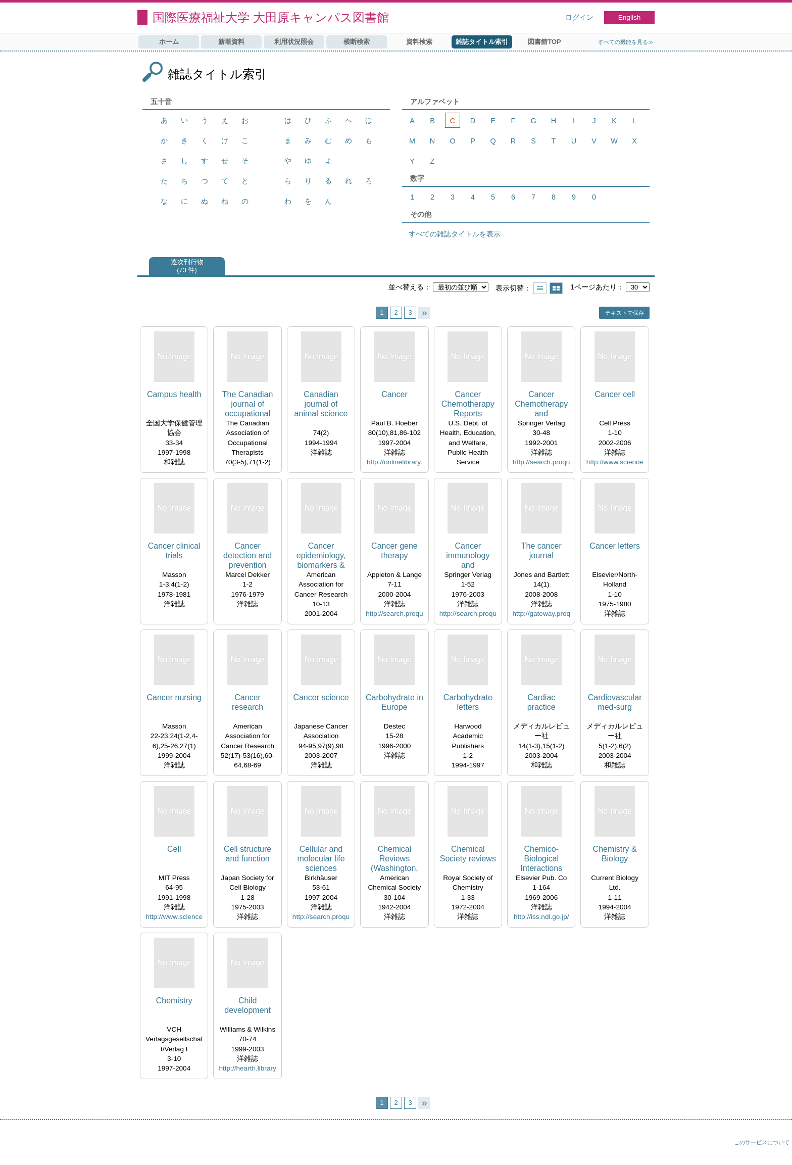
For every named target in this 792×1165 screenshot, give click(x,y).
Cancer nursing (174, 697)
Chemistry (174, 1000)
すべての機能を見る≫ (626, 42)
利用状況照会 (294, 41)
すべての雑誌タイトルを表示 (455, 234)
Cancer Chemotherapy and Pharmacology (541, 404)
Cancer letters (614, 546)
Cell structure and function (247, 854)
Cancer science (321, 697)
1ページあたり (593, 287)
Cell (174, 849)
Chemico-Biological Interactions (541, 858)
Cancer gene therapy (394, 551)
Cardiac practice (541, 702)
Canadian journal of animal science (321, 404)
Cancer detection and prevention (247, 555)
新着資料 (231, 41)
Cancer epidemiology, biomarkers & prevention (321, 556)
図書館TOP (544, 41)
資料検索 (419, 41)
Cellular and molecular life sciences (320, 858)
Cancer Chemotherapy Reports (467, 404)
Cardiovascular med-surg (615, 702)
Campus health (174, 394)
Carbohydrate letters (467, 702)
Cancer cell (615, 394)
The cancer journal (541, 551)
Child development (247, 1005)
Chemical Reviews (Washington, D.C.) (394, 859)
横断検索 (356, 41)
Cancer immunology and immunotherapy (468, 556)
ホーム (169, 41)
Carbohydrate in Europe (394, 702)
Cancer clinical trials (174, 551)
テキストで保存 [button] (624, 313)
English (629, 17)
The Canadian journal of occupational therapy (247, 404)
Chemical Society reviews (468, 854)
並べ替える (406, 287)
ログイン (579, 17)
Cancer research (247, 702)
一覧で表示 (540, 288)
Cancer (394, 394)
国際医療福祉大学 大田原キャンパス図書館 (271, 17)
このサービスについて (761, 1142)
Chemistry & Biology (615, 854)
